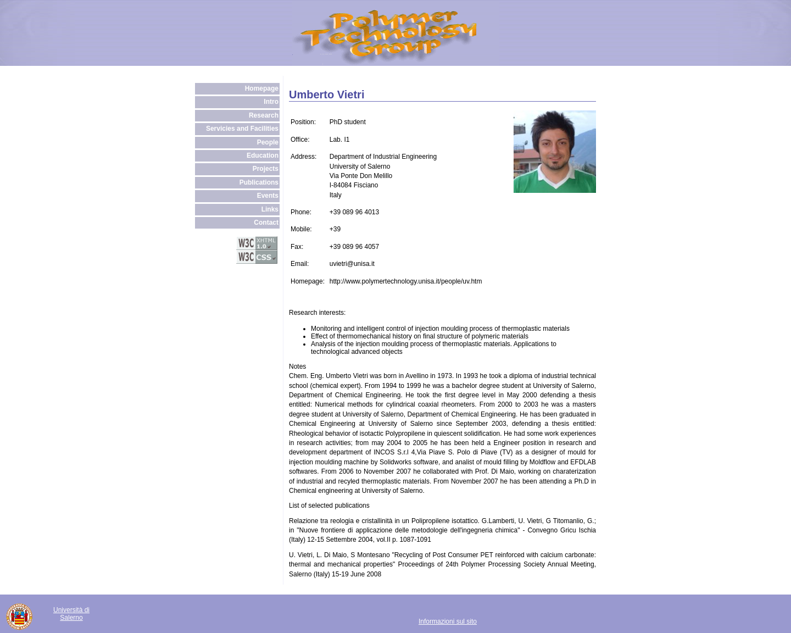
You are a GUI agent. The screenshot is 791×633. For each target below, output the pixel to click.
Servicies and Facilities (242, 128)
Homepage (261, 88)
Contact (266, 222)
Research (263, 115)
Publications (258, 182)
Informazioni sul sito (448, 621)
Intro (271, 102)
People (267, 142)
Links (269, 209)
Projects (265, 169)
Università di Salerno (71, 613)
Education (262, 155)
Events (267, 195)
